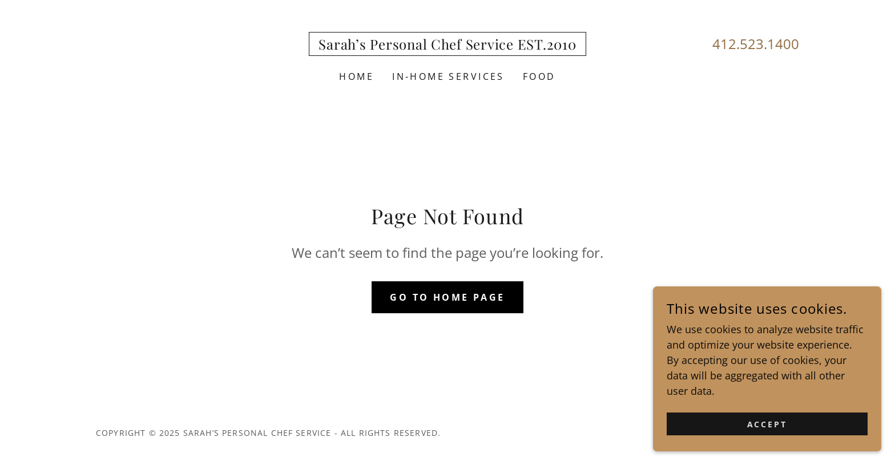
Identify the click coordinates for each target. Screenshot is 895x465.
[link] (447, 45)
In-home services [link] (448, 76)
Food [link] (539, 76)
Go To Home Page (447, 297)
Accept (767, 447)
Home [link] (356, 76)
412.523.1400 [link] (755, 43)
